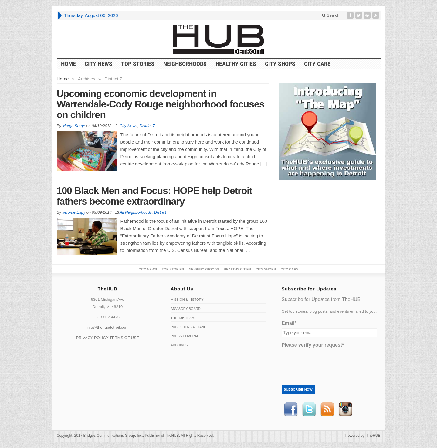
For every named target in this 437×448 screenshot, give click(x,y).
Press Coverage (186, 336)
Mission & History (187, 299)
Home (63, 78)
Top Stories (137, 63)
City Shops (280, 63)
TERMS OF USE (124, 337)
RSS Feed (327, 409)
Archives (179, 345)
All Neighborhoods (136, 212)
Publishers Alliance (189, 327)
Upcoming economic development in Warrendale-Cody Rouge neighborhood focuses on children (160, 104)
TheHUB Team (183, 318)
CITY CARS (317, 63)
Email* (289, 323)
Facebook (290, 409)
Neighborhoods (185, 63)
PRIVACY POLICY (92, 337)
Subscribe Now (298, 389)
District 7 (147, 126)
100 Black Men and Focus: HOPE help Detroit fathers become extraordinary (154, 196)
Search (330, 15)
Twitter (309, 409)
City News (98, 63)
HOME (68, 63)
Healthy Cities (235, 63)
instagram (345, 409)
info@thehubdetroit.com (107, 327)
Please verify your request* (313, 345)
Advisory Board (186, 309)
